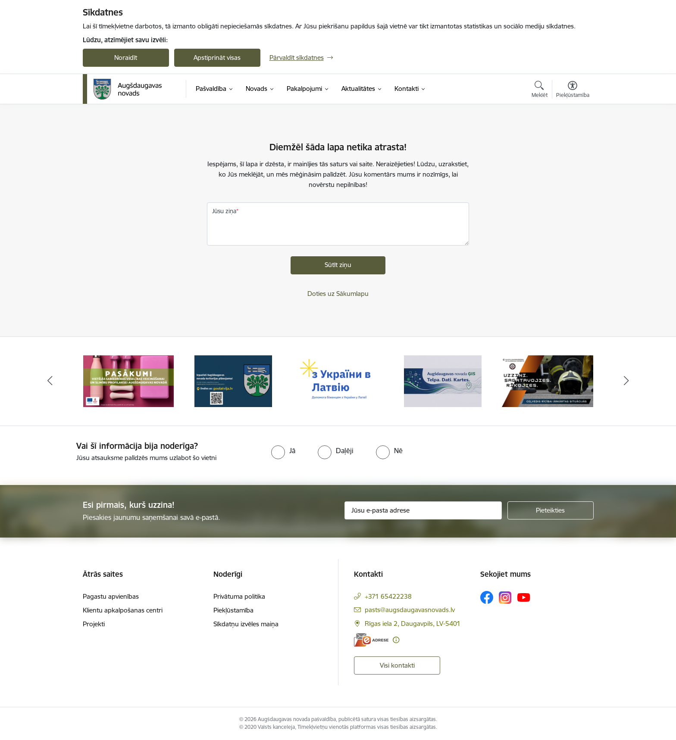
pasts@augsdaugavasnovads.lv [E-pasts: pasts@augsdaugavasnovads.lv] (410, 610)
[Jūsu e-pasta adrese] (423, 510)
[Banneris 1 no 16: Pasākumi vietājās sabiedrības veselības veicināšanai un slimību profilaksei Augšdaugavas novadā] (128, 380)
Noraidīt (125, 57)
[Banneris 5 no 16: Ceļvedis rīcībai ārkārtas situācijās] (548, 380)
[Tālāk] (626, 381)
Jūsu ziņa (224, 211)
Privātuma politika (239, 596)
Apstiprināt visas (217, 57)
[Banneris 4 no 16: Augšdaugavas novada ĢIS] (443, 380)
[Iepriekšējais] (50, 381)
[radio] (283, 450)
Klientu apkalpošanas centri (123, 610)
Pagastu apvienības (111, 596)
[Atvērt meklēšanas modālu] (539, 90)
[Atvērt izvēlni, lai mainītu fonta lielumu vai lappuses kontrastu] (573, 90)
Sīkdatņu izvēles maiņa (246, 624)
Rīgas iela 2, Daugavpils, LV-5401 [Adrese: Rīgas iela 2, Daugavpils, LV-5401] (412, 623)
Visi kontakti (397, 665)
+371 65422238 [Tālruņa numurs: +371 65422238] (388, 596)
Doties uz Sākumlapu (338, 293)
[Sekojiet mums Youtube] (523, 597)
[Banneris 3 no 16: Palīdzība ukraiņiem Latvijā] (338, 380)
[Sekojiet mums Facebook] (486, 597)
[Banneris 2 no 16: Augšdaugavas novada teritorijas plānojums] (233, 380)
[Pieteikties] (550, 510)
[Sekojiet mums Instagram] (505, 597)
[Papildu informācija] (396, 640)
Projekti (94, 624)
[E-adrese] (371, 640)
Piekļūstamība (233, 610)
